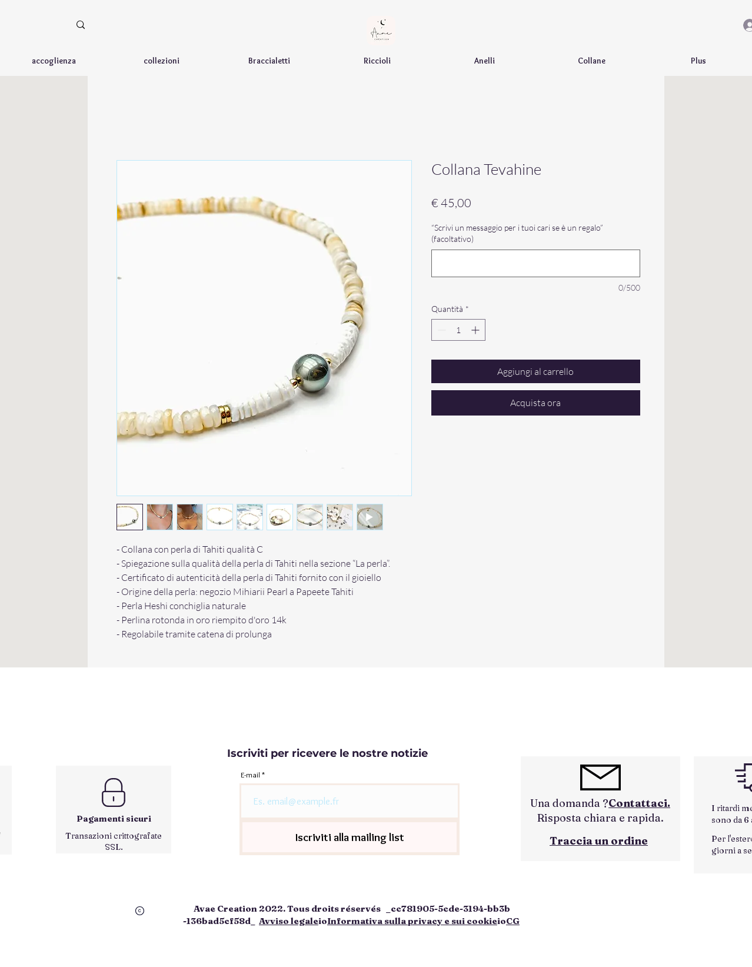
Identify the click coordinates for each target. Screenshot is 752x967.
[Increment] (476, 330)
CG (513, 920)
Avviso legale (288, 920)
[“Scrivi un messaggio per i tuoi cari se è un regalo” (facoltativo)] (536, 263)
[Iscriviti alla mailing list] (349, 837)
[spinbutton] (458, 330)
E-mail (250, 775)
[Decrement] (440, 330)
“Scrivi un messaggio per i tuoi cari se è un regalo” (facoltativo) (517, 233)
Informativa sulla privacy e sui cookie (412, 920)
